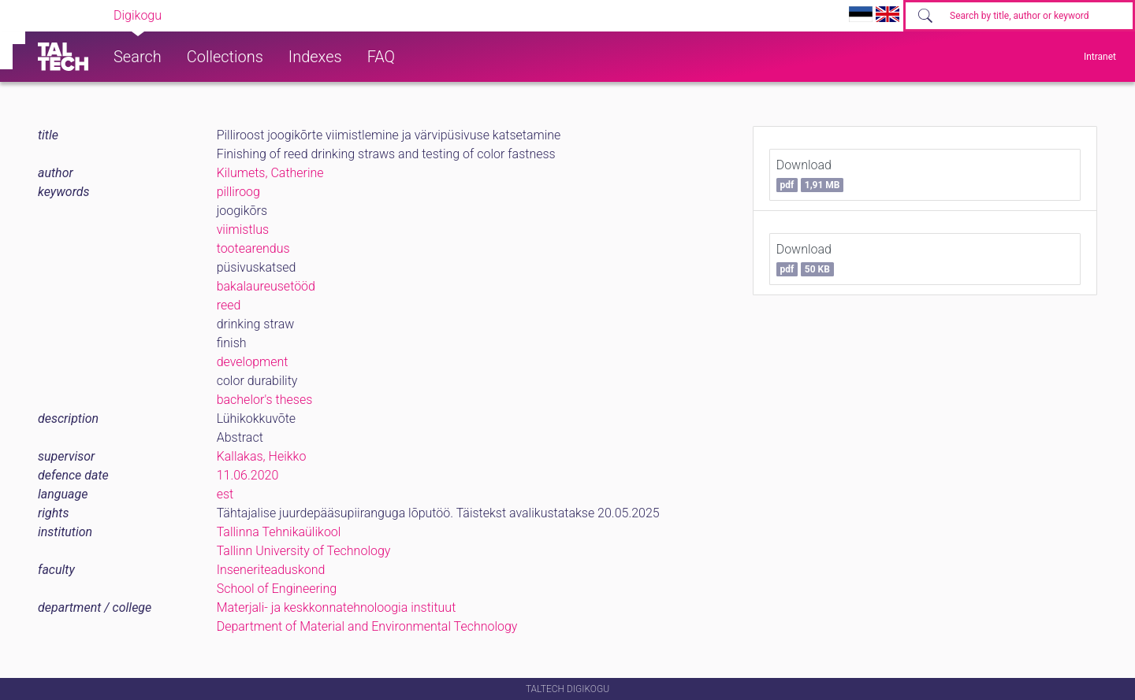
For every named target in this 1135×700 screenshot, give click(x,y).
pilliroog (238, 191)
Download (810, 174)
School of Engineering (277, 588)
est (225, 494)
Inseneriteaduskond (271, 569)
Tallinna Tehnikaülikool (279, 531)
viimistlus (243, 229)
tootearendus (253, 248)
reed (229, 305)
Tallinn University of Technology (304, 550)
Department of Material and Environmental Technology (367, 626)
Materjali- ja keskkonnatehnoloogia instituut (336, 607)
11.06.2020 (248, 475)
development (252, 361)
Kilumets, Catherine (270, 172)
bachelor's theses (265, 399)
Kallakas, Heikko (262, 456)
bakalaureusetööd (266, 286)
